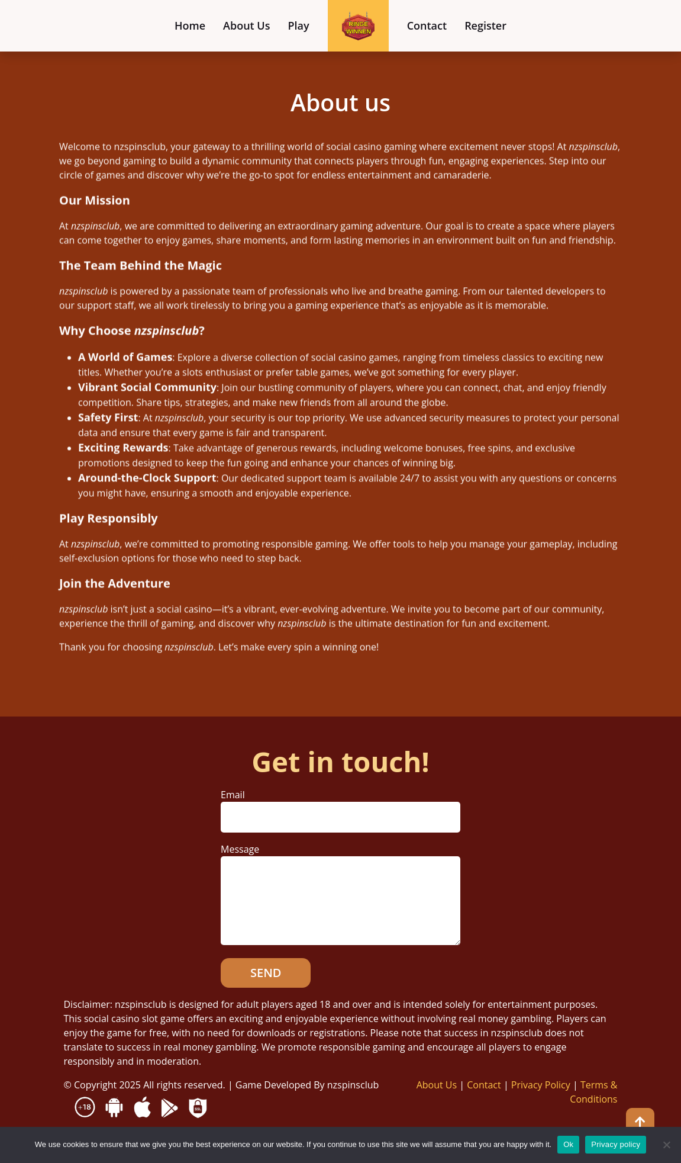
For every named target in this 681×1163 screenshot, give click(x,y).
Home (190, 25)
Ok (568, 1144)
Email (340, 806)
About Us (246, 25)
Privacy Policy (540, 1084)
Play (298, 25)
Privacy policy (615, 1144)
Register (485, 25)
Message (340, 895)
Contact (427, 25)
